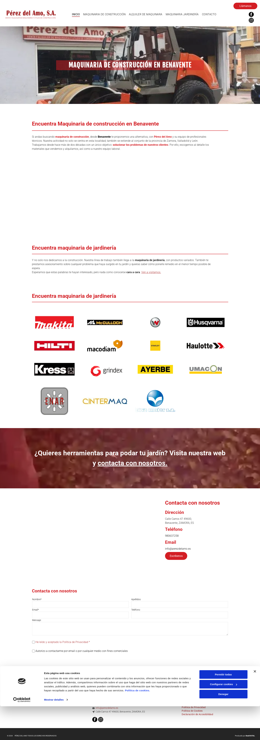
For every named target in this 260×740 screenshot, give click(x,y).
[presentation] (57, 660)
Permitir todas (223, 711)
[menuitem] (76, 14)
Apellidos (136, 599)
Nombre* (37, 599)
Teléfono (135, 609)
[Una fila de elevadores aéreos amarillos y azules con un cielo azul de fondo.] (162, 196)
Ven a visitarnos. (151, 272)
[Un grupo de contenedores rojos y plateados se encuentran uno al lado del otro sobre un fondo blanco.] (97, 196)
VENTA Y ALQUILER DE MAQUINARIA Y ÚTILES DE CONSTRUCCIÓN (30, 18)
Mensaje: (36, 620)
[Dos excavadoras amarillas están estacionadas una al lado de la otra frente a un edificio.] (32, 196)
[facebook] (251, 15)
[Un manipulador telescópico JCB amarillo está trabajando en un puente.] (227, 196)
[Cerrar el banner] (255, 708)
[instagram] (251, 21)
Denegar (223, 731)
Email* (35, 609)
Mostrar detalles (54, 736)
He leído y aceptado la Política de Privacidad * (62, 642)
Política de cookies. (137, 727)
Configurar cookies (223, 721)
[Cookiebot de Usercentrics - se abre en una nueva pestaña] (21, 736)
